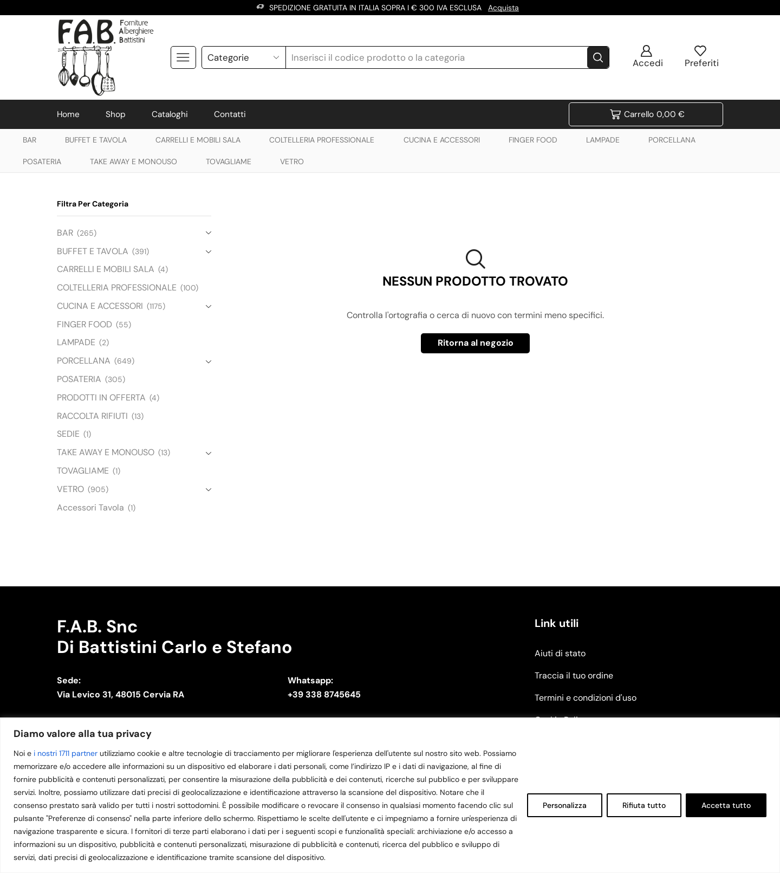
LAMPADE (603, 140)
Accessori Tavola (90, 507)
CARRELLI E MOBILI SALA (197, 140)
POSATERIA (42, 161)
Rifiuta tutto (644, 805)
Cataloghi (170, 114)
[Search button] (598, 57)
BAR (29, 140)
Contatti (230, 114)
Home (68, 114)
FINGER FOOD (533, 140)
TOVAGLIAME (228, 161)
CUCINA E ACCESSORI (442, 140)
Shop (116, 114)
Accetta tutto (726, 805)
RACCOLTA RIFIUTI (92, 416)
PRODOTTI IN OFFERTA (101, 397)
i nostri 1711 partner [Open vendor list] (66, 753)
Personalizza (565, 805)
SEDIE (68, 433)
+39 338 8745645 (324, 694)
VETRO (292, 161)
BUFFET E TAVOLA (96, 140)
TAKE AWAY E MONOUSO (133, 161)
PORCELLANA (672, 140)
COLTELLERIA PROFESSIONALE (321, 140)
